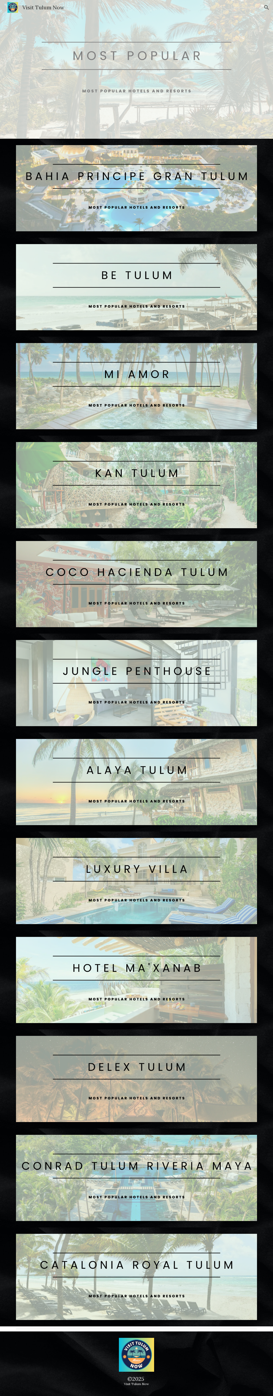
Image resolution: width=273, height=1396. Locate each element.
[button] (266, 7)
